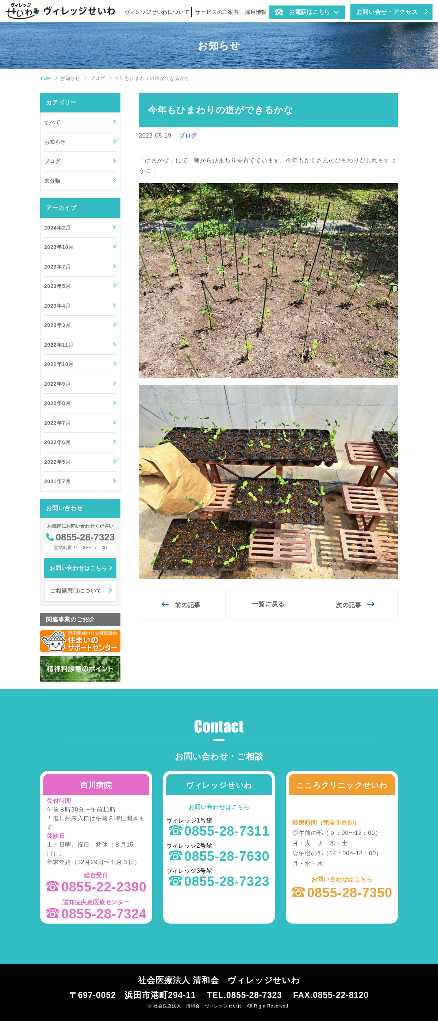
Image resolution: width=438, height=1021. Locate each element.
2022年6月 (57, 442)
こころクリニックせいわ (342, 785)
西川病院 (96, 785)
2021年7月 (57, 481)
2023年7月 (57, 267)
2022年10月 (59, 364)
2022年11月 (59, 345)
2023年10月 (59, 247)
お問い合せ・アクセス (387, 12)
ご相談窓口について (76, 590)
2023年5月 (57, 286)
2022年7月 (57, 423)
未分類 (52, 181)
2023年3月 (57, 325)
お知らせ (70, 78)
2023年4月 (57, 306)
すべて (52, 122)
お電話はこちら (302, 12)
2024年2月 (57, 228)
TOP (45, 78)
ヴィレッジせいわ (219, 785)
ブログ (97, 78)
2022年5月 (57, 462)
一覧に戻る (268, 604)
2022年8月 (57, 403)
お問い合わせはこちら (78, 568)
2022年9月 (57, 384)
